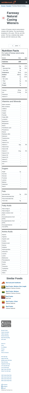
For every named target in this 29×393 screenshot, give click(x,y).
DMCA (2, 350)
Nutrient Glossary (5, 335)
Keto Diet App (4, 356)
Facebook (4, 384)
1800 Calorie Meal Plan (6, 377)
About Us (3, 343)
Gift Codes (3, 339)
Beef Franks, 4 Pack (12, 301)
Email (3, 388)
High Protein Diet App (6, 369)
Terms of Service (5, 352)
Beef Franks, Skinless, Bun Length (16, 286)
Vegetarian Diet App (5, 363)
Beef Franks (9, 296)
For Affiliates (4, 347)
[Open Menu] (26, 2)
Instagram (4, 386)
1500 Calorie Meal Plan (6, 375)
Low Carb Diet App (5, 365)
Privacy (2, 349)
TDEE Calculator (5, 334)
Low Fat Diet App (5, 367)
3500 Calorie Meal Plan (6, 380)
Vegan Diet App (4, 358)
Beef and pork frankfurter (13, 282)
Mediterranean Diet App (6, 360)
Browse (3, 6)
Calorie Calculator (5, 332)
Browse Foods (4, 330)
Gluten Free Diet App (6, 371)
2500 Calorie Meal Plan (6, 378)
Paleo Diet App (4, 362)
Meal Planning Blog (5, 337)
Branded (8, 6)
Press (2, 345)
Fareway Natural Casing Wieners (13, 18)
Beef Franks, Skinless (12, 291)
